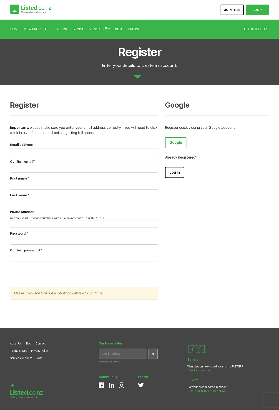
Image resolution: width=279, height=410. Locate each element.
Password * (19, 233)
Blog (28, 343)
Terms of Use (18, 350)
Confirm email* (22, 161)
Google (175, 142)
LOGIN (258, 10)
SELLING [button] (62, 29)
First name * (20, 178)
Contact (40, 343)
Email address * (22, 145)
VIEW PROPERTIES (37, 29)
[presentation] (44, 274)
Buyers (193, 380)
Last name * (19, 195)
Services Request (21, 358)
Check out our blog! (199, 370)
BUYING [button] (78, 29)
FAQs (39, 358)
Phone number (22, 212)
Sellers (193, 359)
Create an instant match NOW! (206, 390)
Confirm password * (26, 250)
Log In (174, 172)
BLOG (119, 29)
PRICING (134, 29)
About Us (16, 343)
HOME (14, 29)
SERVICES (100, 29)
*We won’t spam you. (110, 361)
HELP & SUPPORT (256, 29)
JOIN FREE (232, 10)
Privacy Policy (39, 350)
